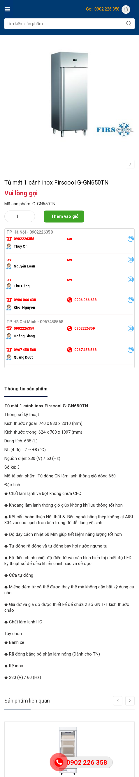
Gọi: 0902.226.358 (102, 9)
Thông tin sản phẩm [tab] (25, 415)
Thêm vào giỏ (64, 242)
